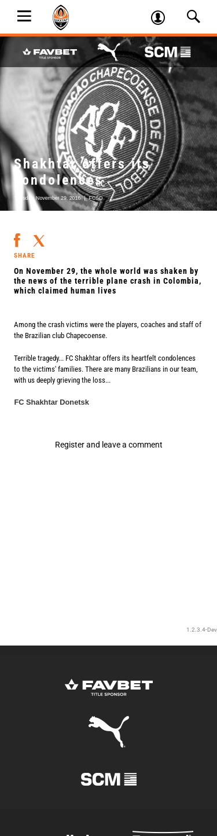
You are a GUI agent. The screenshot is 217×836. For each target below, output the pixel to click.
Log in (162, 19)
